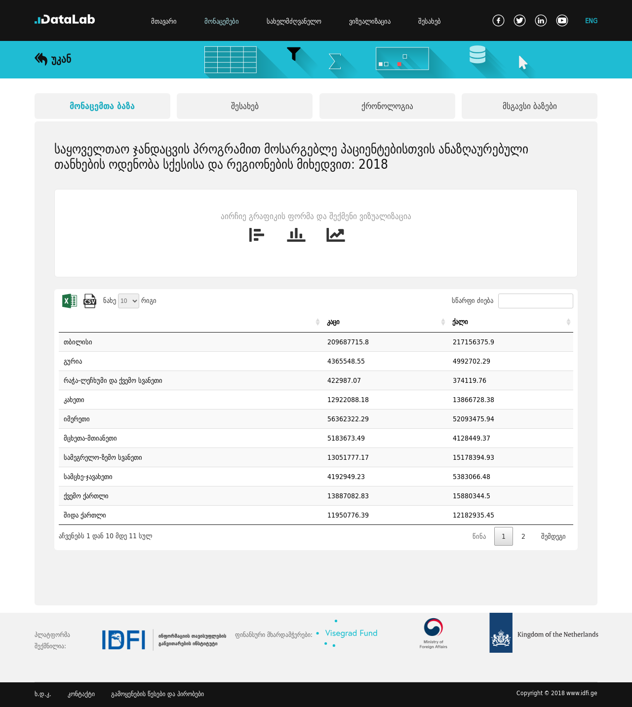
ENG (591, 20)
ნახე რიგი (130, 300)
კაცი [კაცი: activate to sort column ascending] (333, 321)
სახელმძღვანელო (294, 21)
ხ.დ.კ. (43, 694)
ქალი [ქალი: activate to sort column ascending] (460, 321)
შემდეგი (553, 536)
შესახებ (429, 21)
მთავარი (164, 21)
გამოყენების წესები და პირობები (157, 694)
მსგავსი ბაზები (530, 105)
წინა (479, 536)
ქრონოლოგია (387, 105)
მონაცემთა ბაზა (102, 106)
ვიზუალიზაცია (370, 21)
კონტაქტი (81, 694)
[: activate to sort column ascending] (190, 322)
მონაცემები (221, 21)
